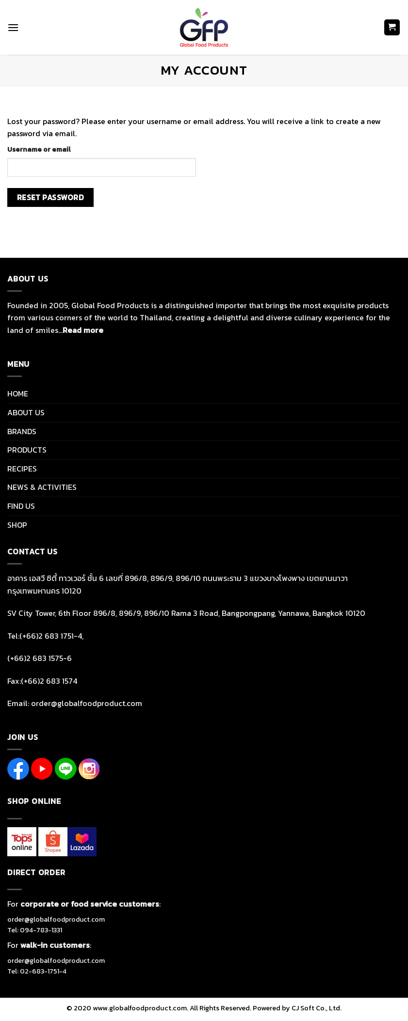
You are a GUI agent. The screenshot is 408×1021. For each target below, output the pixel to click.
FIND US (21, 506)
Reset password (50, 197)
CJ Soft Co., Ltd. (317, 1008)
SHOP (17, 525)
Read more (83, 330)
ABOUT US (26, 412)
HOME (17, 393)
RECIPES (22, 468)
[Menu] (13, 27)
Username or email (38, 149)
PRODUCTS (27, 450)
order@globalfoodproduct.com (56, 919)
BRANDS (21, 431)
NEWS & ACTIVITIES (42, 487)
